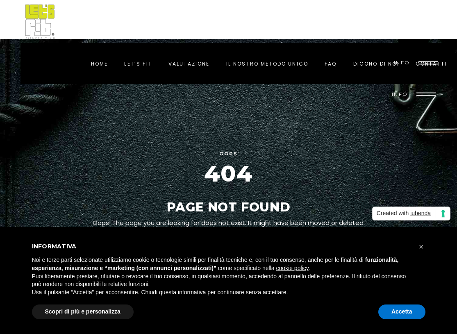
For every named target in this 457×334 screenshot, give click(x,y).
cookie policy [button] (292, 268)
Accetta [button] (401, 311)
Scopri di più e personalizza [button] (83, 311)
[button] (421, 246)
